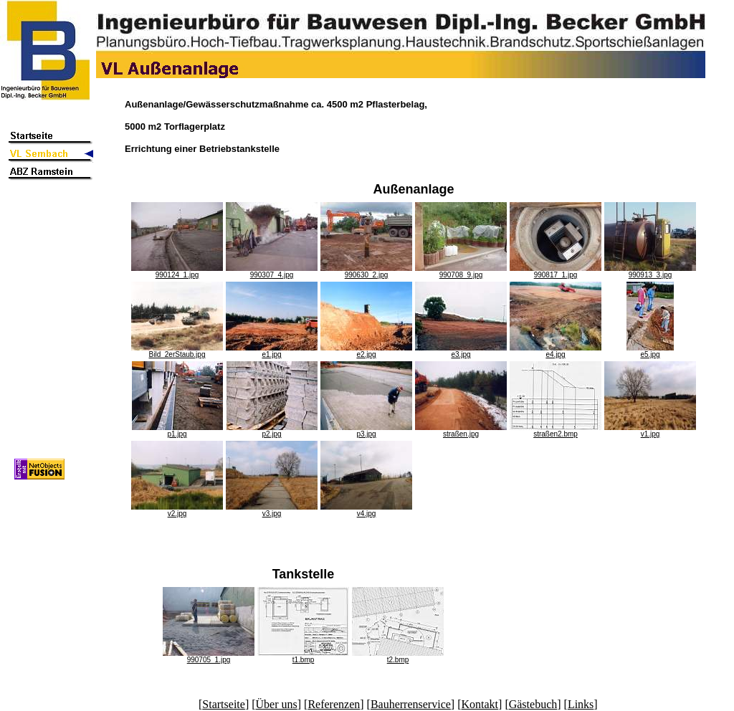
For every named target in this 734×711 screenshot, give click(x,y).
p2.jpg (272, 431)
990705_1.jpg (208, 656)
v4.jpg (366, 510)
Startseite (223, 704)
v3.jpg (272, 510)
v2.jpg (177, 510)
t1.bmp (303, 656)
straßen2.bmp (555, 431)
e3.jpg (461, 351)
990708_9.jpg (461, 271)
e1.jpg (272, 351)
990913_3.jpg (650, 271)
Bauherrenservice (411, 704)
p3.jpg (366, 431)
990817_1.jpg (555, 271)
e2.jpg (366, 351)
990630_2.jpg (366, 271)
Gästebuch (533, 704)
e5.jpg (650, 351)
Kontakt (480, 704)
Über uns (276, 704)
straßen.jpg (461, 431)
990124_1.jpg (177, 271)
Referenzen (334, 704)
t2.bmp (398, 656)
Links (581, 704)
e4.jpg (555, 351)
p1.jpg (177, 431)
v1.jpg (650, 431)
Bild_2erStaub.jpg (177, 351)
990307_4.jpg (272, 271)
